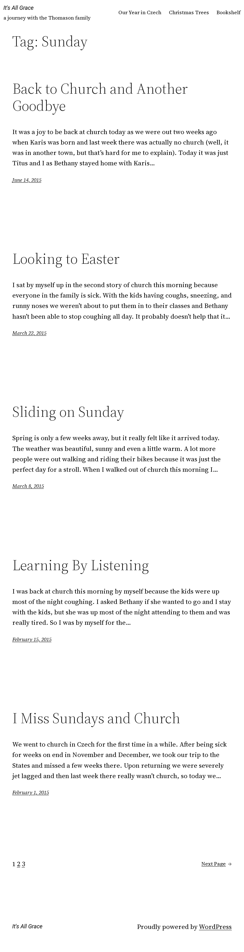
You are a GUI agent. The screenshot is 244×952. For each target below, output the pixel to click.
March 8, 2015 (28, 485)
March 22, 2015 (29, 332)
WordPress (215, 926)
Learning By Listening (80, 565)
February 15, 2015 (31, 639)
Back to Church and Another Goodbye (100, 97)
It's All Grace (18, 7)
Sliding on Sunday (68, 412)
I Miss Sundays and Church (96, 718)
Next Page (216, 864)
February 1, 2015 (30, 792)
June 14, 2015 (26, 179)
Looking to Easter (66, 259)
